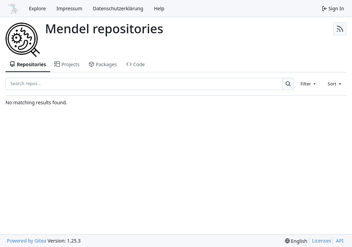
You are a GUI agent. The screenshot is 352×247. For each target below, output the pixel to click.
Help (159, 8)
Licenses (321, 240)
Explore (37, 8)
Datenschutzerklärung (118, 8)
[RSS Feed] (339, 28)
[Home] (13, 8)
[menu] (296, 241)
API (339, 240)
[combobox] (308, 83)
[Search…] (288, 84)
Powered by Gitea (26, 240)
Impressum (69, 8)
